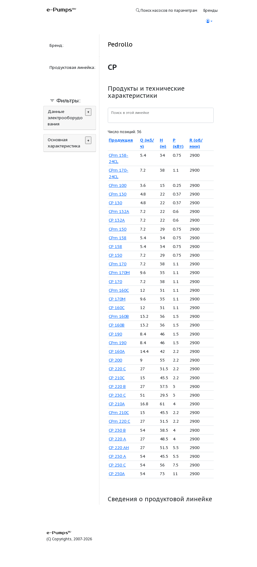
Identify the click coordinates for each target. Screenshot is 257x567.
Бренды (210, 10)
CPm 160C (119, 290)
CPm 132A (119, 211)
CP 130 (115, 202)
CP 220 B (117, 386)
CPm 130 (117, 194)
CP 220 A (117, 439)
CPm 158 (117, 238)
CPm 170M (119, 272)
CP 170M (117, 299)
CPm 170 (117, 264)
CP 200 (115, 360)
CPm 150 (117, 229)
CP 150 (115, 255)
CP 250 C (117, 465)
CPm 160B (119, 316)
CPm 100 (117, 185)
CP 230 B (117, 430)
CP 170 (115, 281)
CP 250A (117, 473)
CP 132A (117, 220)
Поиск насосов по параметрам (166, 10)
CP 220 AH (119, 447)
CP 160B (116, 325)
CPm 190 (117, 342)
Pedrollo (120, 44)
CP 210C (116, 377)
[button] (209, 21)
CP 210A (117, 404)
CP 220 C (117, 368)
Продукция (121, 140)
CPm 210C (119, 412)
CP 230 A (117, 456)
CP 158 (115, 246)
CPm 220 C (119, 421)
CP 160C (116, 307)
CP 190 (115, 334)
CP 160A (117, 351)
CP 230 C (117, 395)
